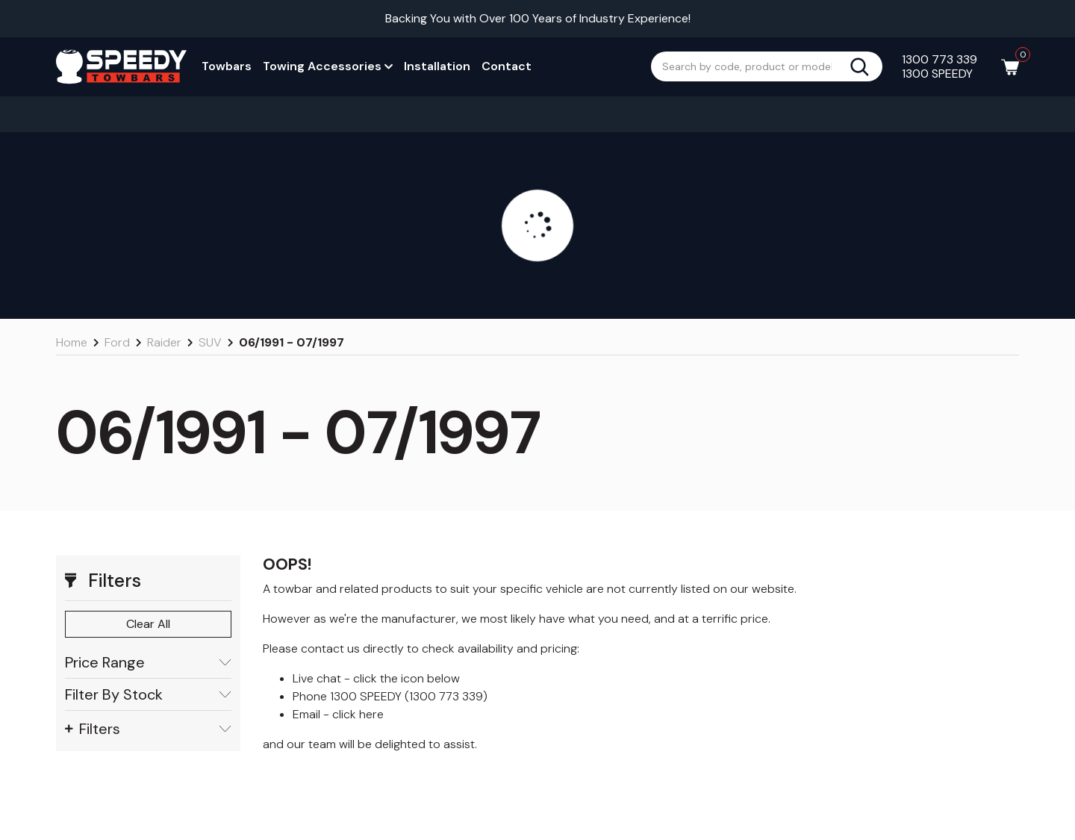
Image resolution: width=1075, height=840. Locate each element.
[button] (148, 581)
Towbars (227, 66)
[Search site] (865, 66)
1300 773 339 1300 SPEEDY (939, 66)
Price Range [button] (148, 662)
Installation (437, 66)
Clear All (148, 624)
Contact (507, 66)
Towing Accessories (328, 66)
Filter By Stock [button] (148, 694)
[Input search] (750, 66)
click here (358, 714)
